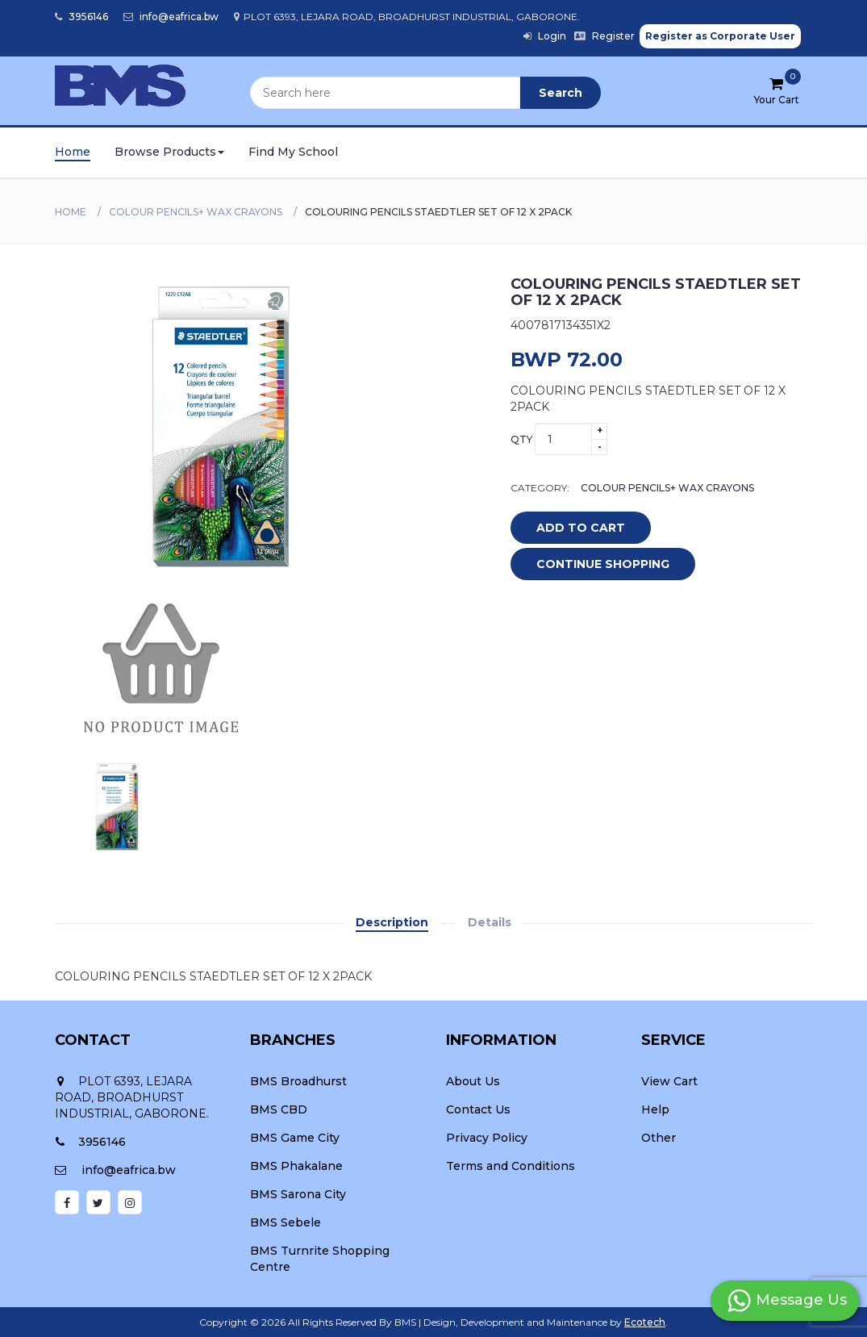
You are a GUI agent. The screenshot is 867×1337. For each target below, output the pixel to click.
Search (560, 93)
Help (655, 1109)
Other (658, 1137)
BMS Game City (295, 1137)
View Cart (669, 1081)
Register (604, 36)
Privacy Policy (486, 1137)
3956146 (81, 16)
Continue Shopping (602, 564)
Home (72, 151)
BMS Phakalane (296, 1166)
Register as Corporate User (720, 36)
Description (392, 922)
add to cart (568, 528)
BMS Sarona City (298, 1194)
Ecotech (644, 1322)
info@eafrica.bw (171, 16)
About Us (473, 1081)
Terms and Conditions (510, 1166)
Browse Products (169, 151)
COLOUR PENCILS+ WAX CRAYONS (195, 212)
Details (489, 922)
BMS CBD (278, 1109)
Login (544, 36)
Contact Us (478, 1109)
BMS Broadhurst (298, 1081)
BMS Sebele (285, 1222)
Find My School (293, 151)
